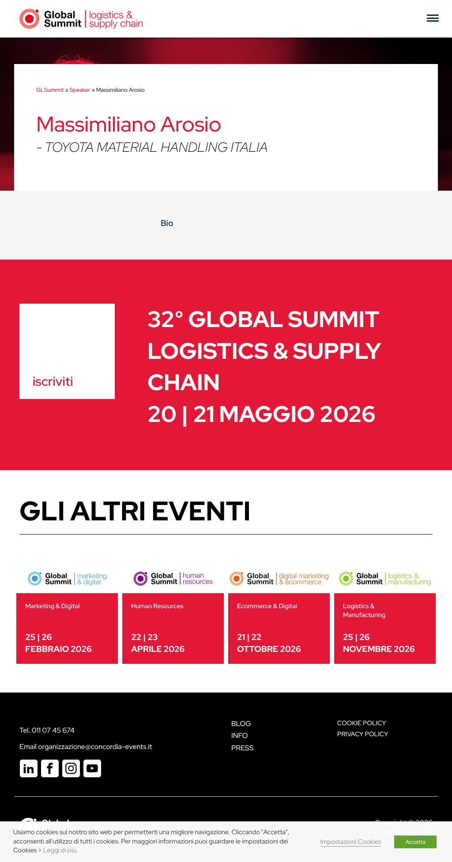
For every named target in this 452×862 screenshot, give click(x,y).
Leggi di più (59, 850)
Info (239, 735)
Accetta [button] (415, 842)
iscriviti (53, 381)
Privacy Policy (362, 734)
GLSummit (50, 90)
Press (242, 748)
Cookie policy (361, 723)
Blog (241, 723)
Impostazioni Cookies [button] (350, 842)
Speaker (80, 90)
